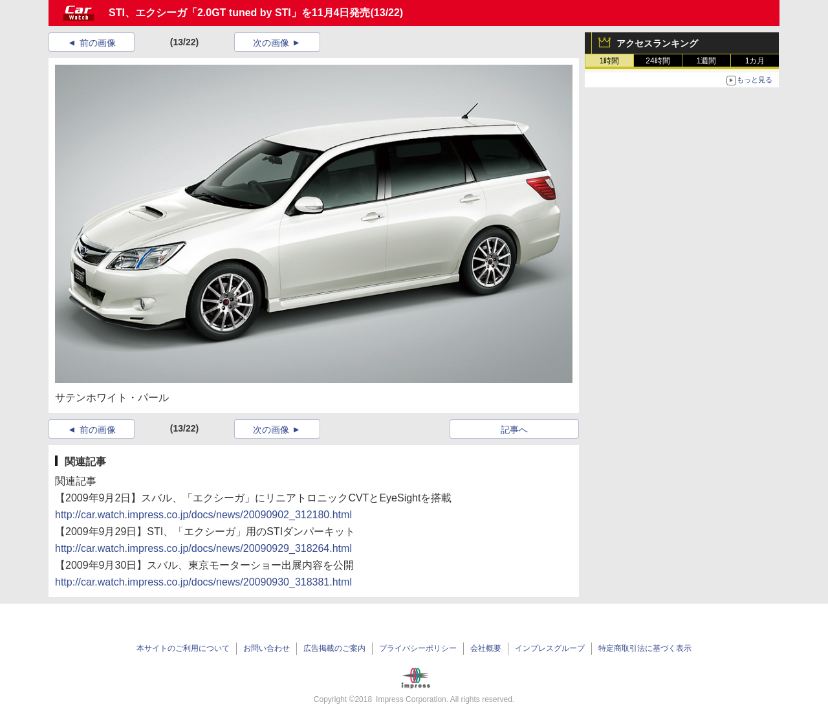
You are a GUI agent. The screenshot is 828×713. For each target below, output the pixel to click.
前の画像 (98, 43)
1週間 (707, 60)
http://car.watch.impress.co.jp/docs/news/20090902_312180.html (203, 514)
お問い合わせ (266, 648)
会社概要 (485, 648)
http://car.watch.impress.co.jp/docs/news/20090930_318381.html (203, 581)
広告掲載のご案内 (334, 648)
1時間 (610, 60)
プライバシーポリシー (418, 648)
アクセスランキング (657, 43)
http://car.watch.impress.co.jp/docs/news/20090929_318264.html (203, 548)
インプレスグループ (550, 648)
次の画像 (271, 43)
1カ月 (755, 60)
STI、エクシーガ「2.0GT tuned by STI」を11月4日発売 (240, 12)
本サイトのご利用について (183, 648)
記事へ (514, 429)
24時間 (658, 60)
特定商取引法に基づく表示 (645, 648)
